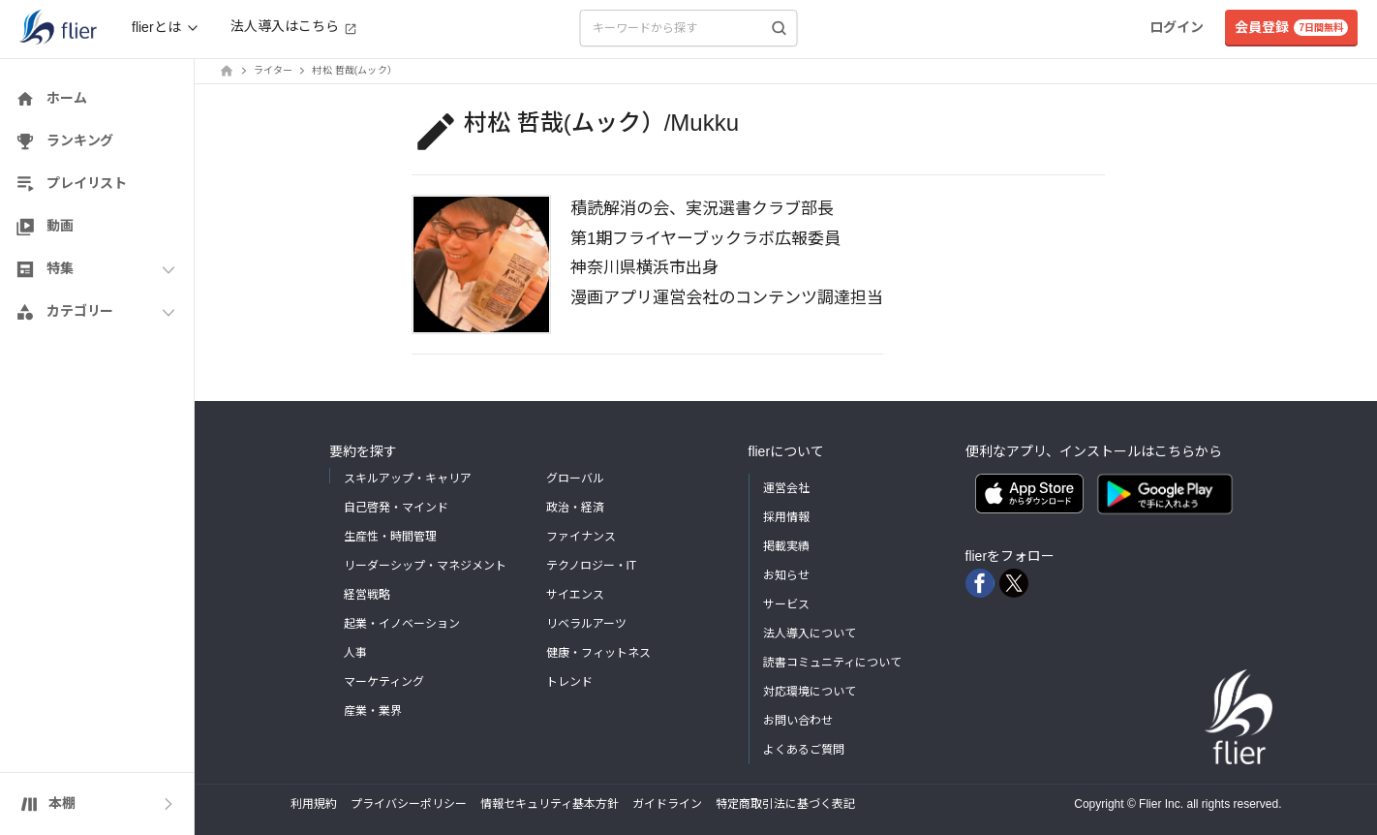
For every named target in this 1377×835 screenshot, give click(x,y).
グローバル (575, 478)
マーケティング (384, 682)
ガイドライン (667, 804)
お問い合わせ (798, 720)
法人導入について (809, 633)
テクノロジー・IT (591, 565)
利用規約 (314, 804)
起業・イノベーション (402, 624)
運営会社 (786, 488)
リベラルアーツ (586, 624)
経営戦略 (367, 595)
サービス (786, 604)
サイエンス (575, 595)
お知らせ (786, 575)
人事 (355, 653)
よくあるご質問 (803, 750)
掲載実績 (786, 546)
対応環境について (809, 691)
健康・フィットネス (598, 653)
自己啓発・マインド (396, 507)
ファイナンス (581, 536)
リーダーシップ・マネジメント (425, 565)
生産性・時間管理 (390, 536)
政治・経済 (575, 507)
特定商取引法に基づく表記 (785, 804)
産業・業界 (373, 711)
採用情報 (786, 517)
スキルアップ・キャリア (408, 478)
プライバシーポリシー (409, 804)
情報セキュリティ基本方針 (549, 804)
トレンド (569, 682)
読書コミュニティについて (832, 662)
